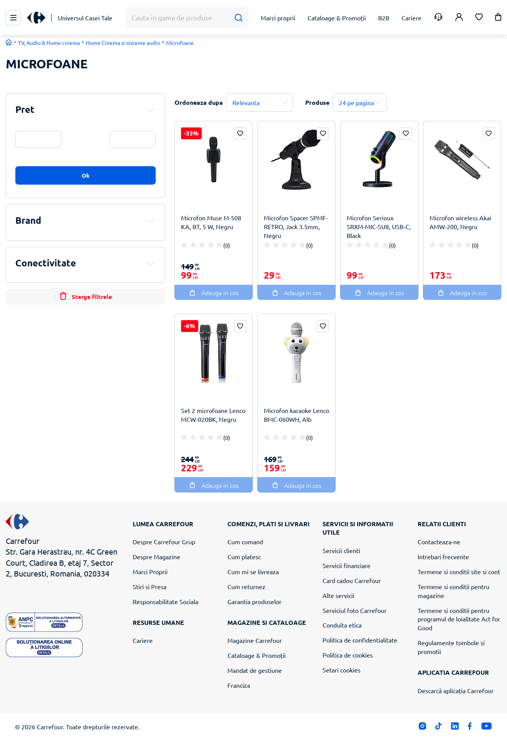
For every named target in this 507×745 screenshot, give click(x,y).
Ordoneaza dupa (198, 102)
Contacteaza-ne (439, 541)
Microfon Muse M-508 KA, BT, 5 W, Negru (211, 222)
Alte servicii (338, 595)
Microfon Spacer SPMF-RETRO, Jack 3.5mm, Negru (296, 226)
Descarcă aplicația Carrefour (456, 690)
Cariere (143, 640)
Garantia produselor (254, 601)
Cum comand (245, 541)
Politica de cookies (348, 655)
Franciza (238, 685)
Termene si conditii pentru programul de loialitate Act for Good (459, 619)
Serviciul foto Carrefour (355, 610)
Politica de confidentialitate (360, 640)
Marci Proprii (150, 571)
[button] (498, 18)
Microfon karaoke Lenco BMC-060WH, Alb (296, 414)
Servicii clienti (341, 550)
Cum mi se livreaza (253, 571)
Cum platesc (244, 556)
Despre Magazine (156, 556)
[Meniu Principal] (13, 17)
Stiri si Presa (149, 586)
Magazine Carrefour (254, 640)
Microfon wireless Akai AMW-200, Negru (460, 222)
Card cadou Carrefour (352, 580)
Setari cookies (341, 670)
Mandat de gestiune (254, 670)
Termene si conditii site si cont (459, 571)
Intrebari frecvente (443, 556)
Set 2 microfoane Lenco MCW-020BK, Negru (213, 414)
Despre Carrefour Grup (164, 541)
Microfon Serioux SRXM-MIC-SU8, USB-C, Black (379, 226)
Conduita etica (342, 625)
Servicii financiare (346, 565)
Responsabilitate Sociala (165, 601)
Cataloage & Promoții (256, 655)
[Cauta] (238, 17)
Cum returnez (246, 586)
